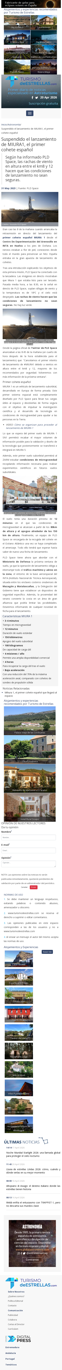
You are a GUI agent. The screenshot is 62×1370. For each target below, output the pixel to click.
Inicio (4, 124)
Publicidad (13, 1315)
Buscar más (47, 952)
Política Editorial (15, 1301)
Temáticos (11, 1364)
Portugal (10, 1358)
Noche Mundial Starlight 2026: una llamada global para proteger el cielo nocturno (33, 1154)
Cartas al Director (16, 1324)
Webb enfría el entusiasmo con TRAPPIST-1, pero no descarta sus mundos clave (33, 1204)
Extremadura (13, 1347)
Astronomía (14, 124)
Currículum (13, 1329)
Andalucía (11, 1353)
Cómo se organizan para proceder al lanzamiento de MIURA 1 (31, 426)
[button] (5, 206)
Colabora (12, 1319)
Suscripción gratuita (43, 103)
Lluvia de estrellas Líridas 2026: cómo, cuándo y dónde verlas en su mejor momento (33, 1171)
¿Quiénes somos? (16, 1296)
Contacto (12, 1305)
